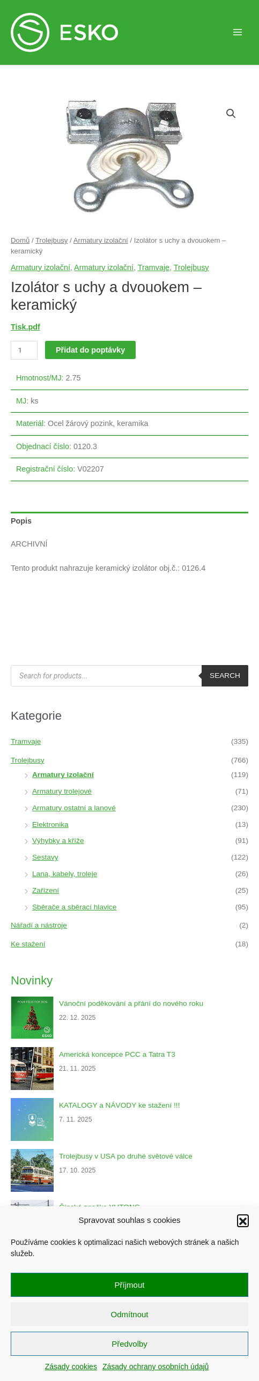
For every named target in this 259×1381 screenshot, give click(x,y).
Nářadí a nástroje (39, 925)
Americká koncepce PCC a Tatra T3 (117, 1054)
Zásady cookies (71, 1366)
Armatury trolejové (62, 791)
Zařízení (45, 890)
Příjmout (130, 1284)
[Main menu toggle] (237, 32)
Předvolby (129, 1343)
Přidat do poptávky (90, 350)
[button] (243, 1220)
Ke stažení (28, 944)
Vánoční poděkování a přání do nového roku (131, 1003)
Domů (20, 240)
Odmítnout (129, 1314)
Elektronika (50, 824)
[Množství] (24, 350)
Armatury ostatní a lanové (74, 808)
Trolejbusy (51, 240)
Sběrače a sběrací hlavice (74, 907)
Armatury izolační (100, 240)
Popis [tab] (21, 521)
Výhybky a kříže (58, 841)
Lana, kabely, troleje (64, 874)
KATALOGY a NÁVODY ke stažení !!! (119, 1105)
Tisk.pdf (25, 327)
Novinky (32, 980)
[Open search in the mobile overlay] (129, 675)
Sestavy (45, 857)
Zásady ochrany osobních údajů (155, 1366)
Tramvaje (153, 267)
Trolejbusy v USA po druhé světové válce (126, 1156)
